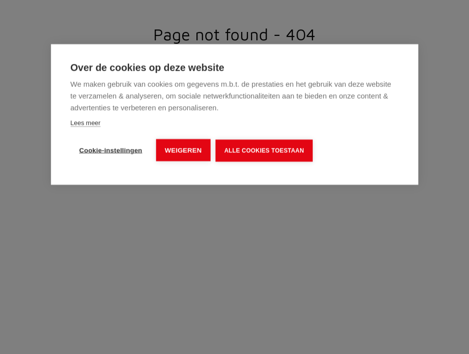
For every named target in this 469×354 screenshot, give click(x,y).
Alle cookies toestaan (264, 150)
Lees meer (85, 122)
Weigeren (183, 150)
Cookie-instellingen (110, 150)
